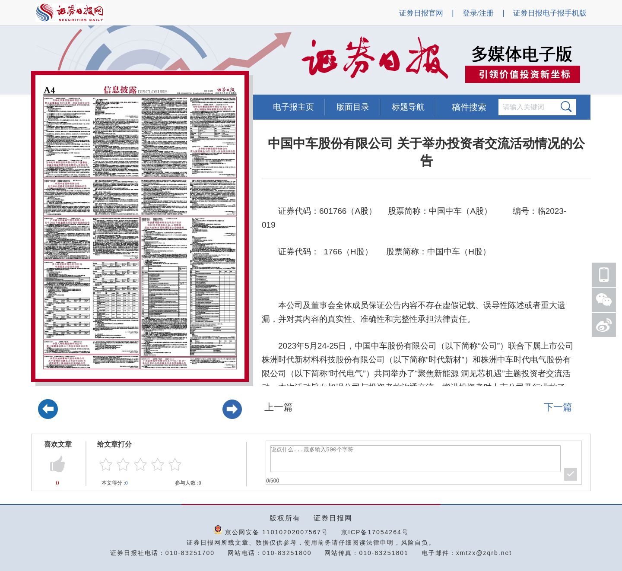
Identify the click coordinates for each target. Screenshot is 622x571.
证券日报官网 (421, 13)
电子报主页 (293, 106)
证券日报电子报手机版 (550, 13)
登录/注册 (478, 13)
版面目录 (352, 106)
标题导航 (408, 106)
